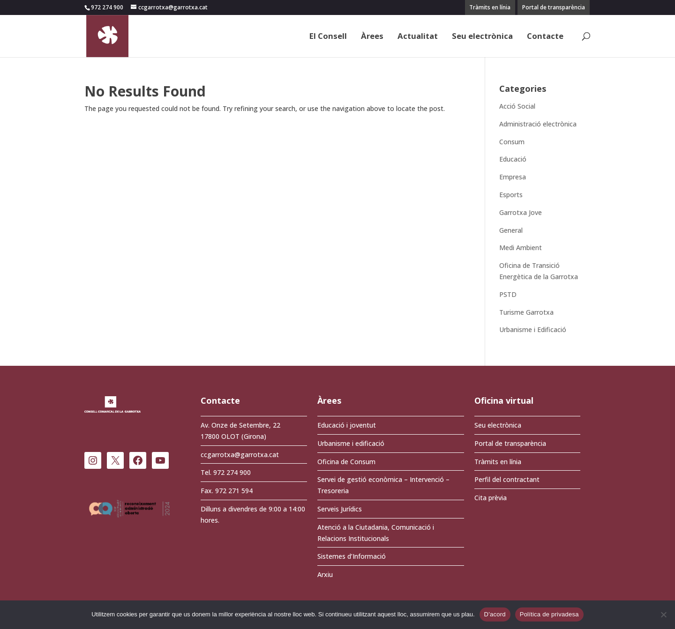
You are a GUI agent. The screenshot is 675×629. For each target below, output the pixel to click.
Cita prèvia (490, 497)
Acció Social (517, 106)
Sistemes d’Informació (351, 556)
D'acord (495, 614)
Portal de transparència (553, 7)
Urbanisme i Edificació (532, 329)
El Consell (328, 37)
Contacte (545, 37)
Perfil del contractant (507, 479)
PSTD (508, 294)
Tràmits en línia (489, 7)
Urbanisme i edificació (350, 443)
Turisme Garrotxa (526, 312)
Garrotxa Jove (520, 212)
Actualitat (418, 37)
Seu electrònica (482, 37)
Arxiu (325, 574)
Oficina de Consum (346, 461)
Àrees (372, 37)
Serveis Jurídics (339, 508)
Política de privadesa (549, 614)
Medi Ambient (520, 247)
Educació (512, 159)
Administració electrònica (538, 123)
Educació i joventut (346, 425)
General (511, 230)
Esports (511, 194)
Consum (512, 141)
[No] (663, 614)
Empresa (512, 176)
